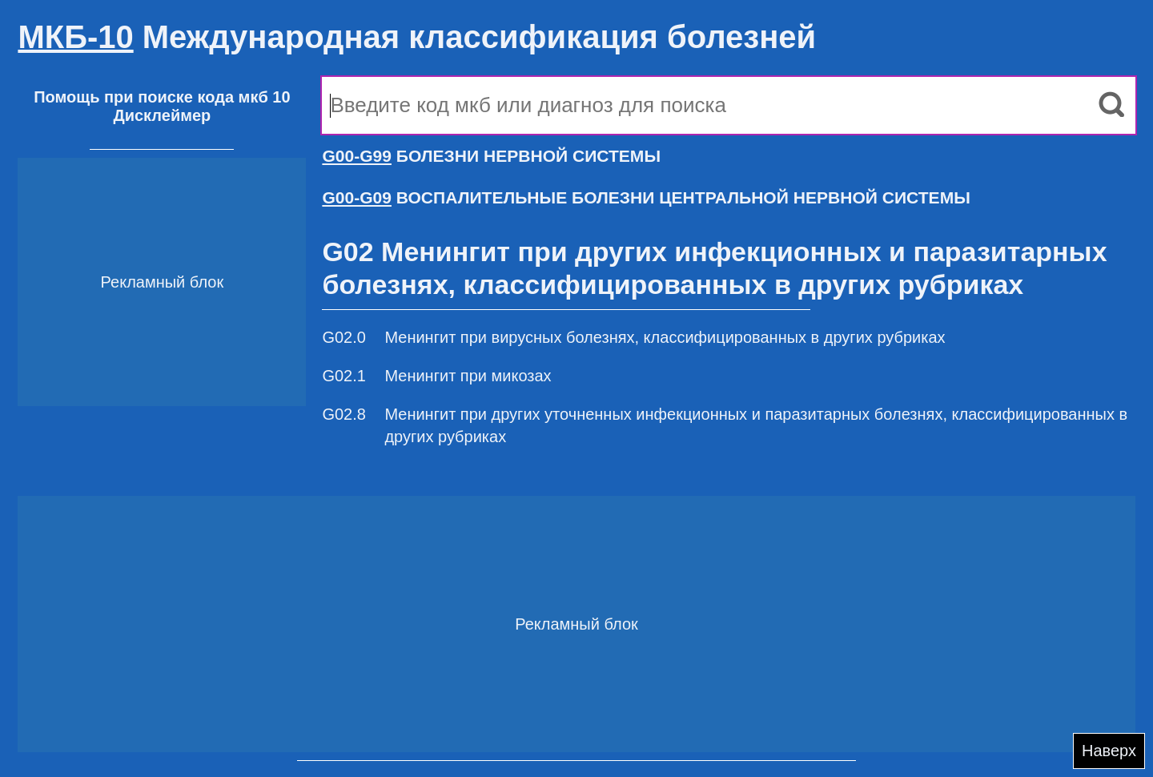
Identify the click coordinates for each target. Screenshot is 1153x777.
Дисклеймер (162, 115)
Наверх (1109, 750)
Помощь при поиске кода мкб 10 (162, 97)
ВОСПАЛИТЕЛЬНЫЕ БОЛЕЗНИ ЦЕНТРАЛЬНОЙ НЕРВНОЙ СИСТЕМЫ (646, 197)
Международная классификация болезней (417, 36)
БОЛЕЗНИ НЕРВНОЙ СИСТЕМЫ (491, 156)
